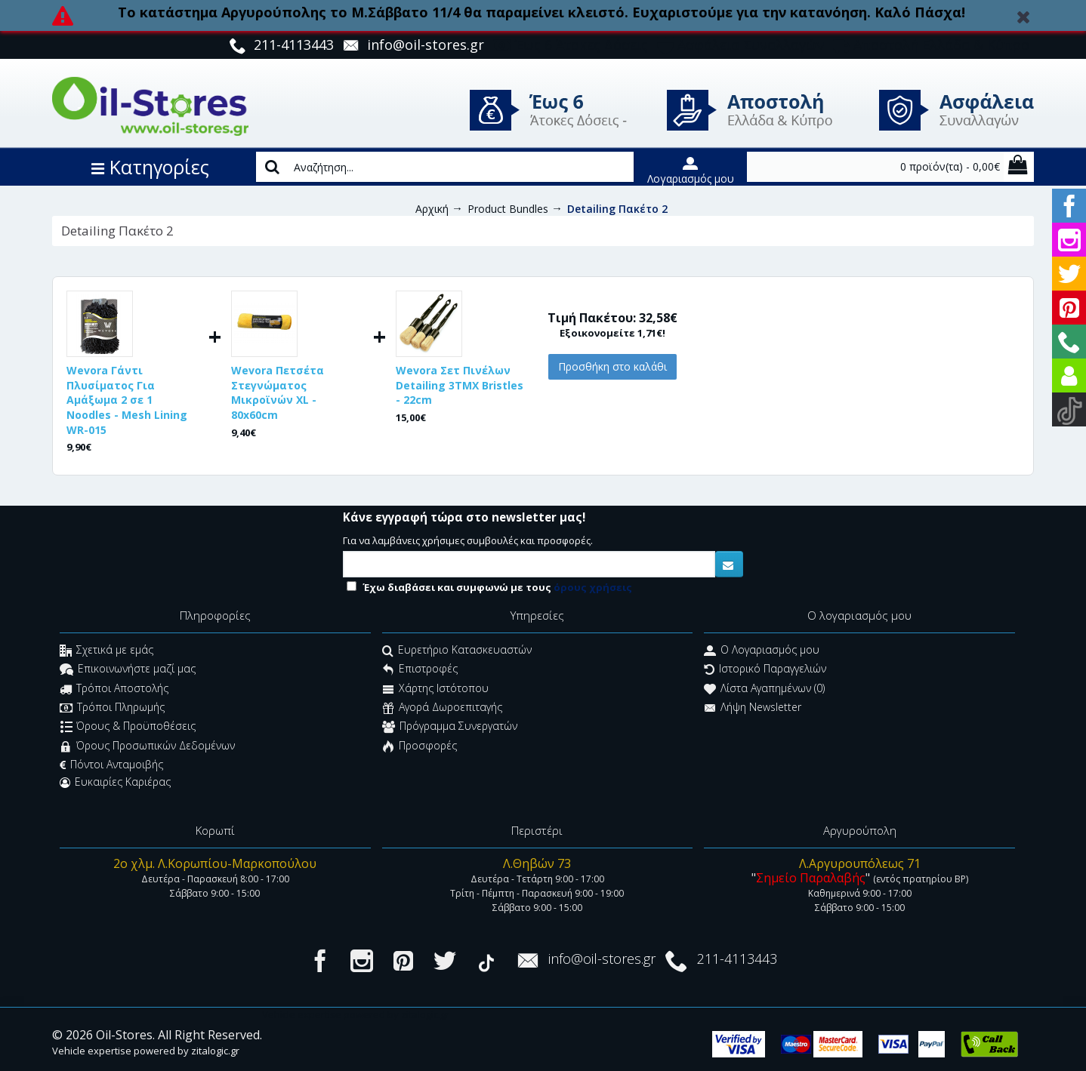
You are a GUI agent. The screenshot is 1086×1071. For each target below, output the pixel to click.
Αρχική (432, 209)
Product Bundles (507, 209)
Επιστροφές (420, 670)
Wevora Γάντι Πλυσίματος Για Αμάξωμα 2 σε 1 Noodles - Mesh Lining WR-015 (126, 399)
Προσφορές (419, 747)
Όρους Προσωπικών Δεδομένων (147, 747)
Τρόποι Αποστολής (114, 689)
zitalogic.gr (215, 1050)
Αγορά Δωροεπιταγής (442, 708)
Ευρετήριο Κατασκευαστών (457, 651)
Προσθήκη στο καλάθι (612, 366)
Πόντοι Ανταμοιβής (111, 764)
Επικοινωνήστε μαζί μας (128, 670)
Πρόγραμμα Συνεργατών (449, 728)
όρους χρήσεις (593, 587)
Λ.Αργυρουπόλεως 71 (860, 863)
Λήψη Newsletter (752, 708)
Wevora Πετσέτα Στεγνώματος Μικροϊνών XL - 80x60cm (277, 392)
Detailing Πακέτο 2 (617, 209)
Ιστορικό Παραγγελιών (765, 670)
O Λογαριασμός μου (761, 651)
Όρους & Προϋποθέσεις (128, 728)
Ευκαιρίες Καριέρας (115, 781)
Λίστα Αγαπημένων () (764, 689)
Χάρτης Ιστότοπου (435, 689)
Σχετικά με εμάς (106, 651)
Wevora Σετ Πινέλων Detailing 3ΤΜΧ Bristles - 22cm (459, 385)
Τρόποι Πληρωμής (112, 708)
